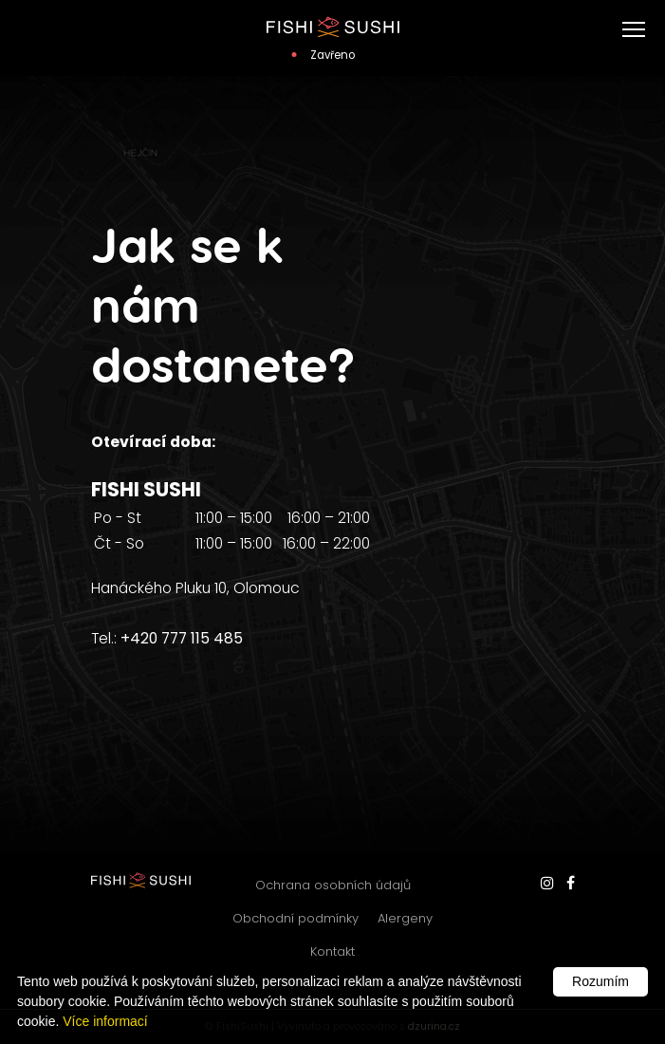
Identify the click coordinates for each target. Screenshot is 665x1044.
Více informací (105, 1021)
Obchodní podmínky (295, 918)
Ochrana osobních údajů (333, 885)
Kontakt (332, 951)
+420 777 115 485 (181, 638)
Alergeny (405, 918)
